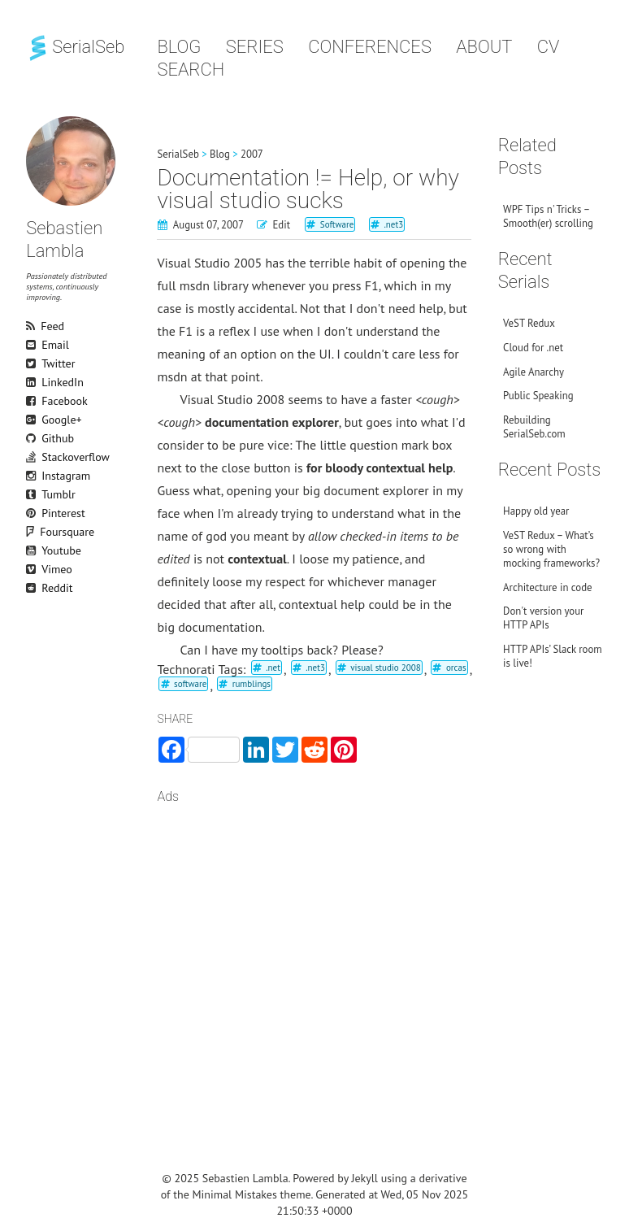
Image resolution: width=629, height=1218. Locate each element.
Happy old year (536, 511)
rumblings (251, 683)
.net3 (393, 224)
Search (190, 69)
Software (337, 224)
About (484, 47)
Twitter (33, 363)
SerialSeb (75, 47)
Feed (33, 326)
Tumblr (33, 494)
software (190, 683)
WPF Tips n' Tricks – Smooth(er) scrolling (548, 216)
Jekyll (364, 1178)
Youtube (33, 550)
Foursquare (40, 531)
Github (33, 438)
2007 (252, 154)
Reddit (33, 588)
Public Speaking (538, 395)
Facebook (33, 401)
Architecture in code (547, 587)
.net (273, 667)
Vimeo (33, 569)
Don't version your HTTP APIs (543, 618)
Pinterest (33, 513)
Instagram (33, 475)
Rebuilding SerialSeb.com (534, 427)
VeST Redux (529, 323)
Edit (281, 225)
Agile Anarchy (533, 372)
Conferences (370, 47)
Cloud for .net (533, 348)
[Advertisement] (314, 945)
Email (33, 344)
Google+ (33, 419)
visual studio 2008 (385, 667)
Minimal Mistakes (235, 1194)
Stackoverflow (33, 457)
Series (255, 47)
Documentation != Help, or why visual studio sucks (307, 189)
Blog (179, 47)
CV (548, 47)
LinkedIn (33, 382)
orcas (456, 667)
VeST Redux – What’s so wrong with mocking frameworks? (551, 549)
